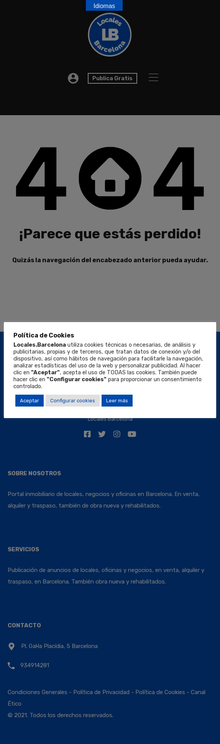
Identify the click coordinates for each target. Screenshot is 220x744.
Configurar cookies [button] (72, 400)
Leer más (117, 400)
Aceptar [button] (29, 400)
